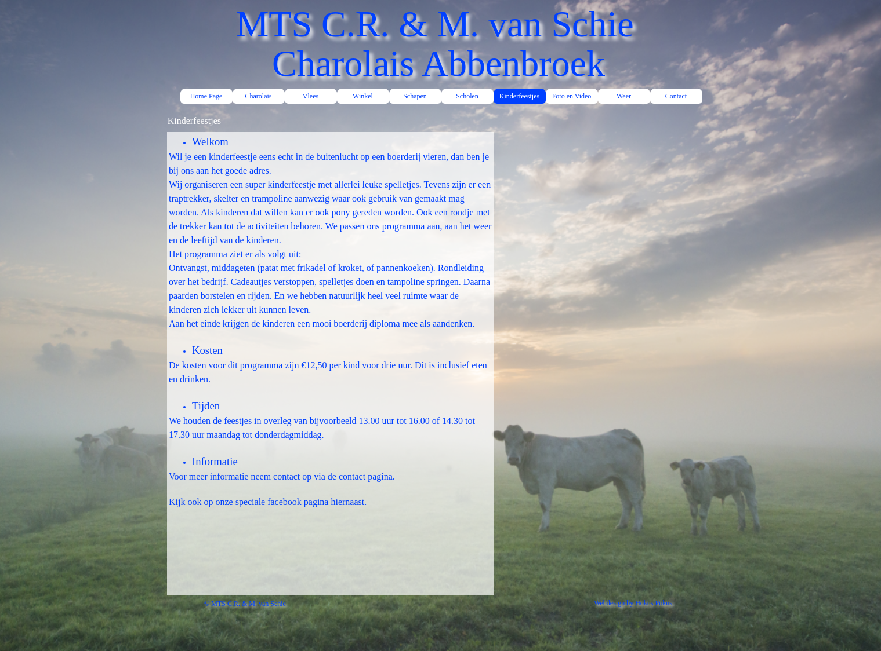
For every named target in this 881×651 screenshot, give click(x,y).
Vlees (310, 96)
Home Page (206, 96)
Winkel (363, 96)
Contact (676, 96)
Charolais (258, 96)
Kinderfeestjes (519, 96)
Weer (624, 96)
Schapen (415, 96)
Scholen (467, 96)
